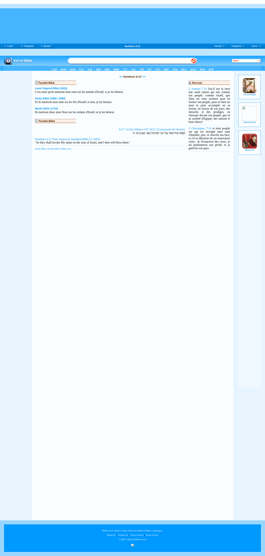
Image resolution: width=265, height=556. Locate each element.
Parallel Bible (53, 149)
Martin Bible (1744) (46, 108)
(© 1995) (94, 139)
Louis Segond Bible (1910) (51, 88)
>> (144, 76)
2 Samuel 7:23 (198, 88)
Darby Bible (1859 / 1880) (50, 98)
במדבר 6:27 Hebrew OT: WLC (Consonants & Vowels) (152, 129)
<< (121, 76)
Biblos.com (66, 149)
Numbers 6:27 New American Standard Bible (62, 139)
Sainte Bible (40, 149)
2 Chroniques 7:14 (200, 128)
